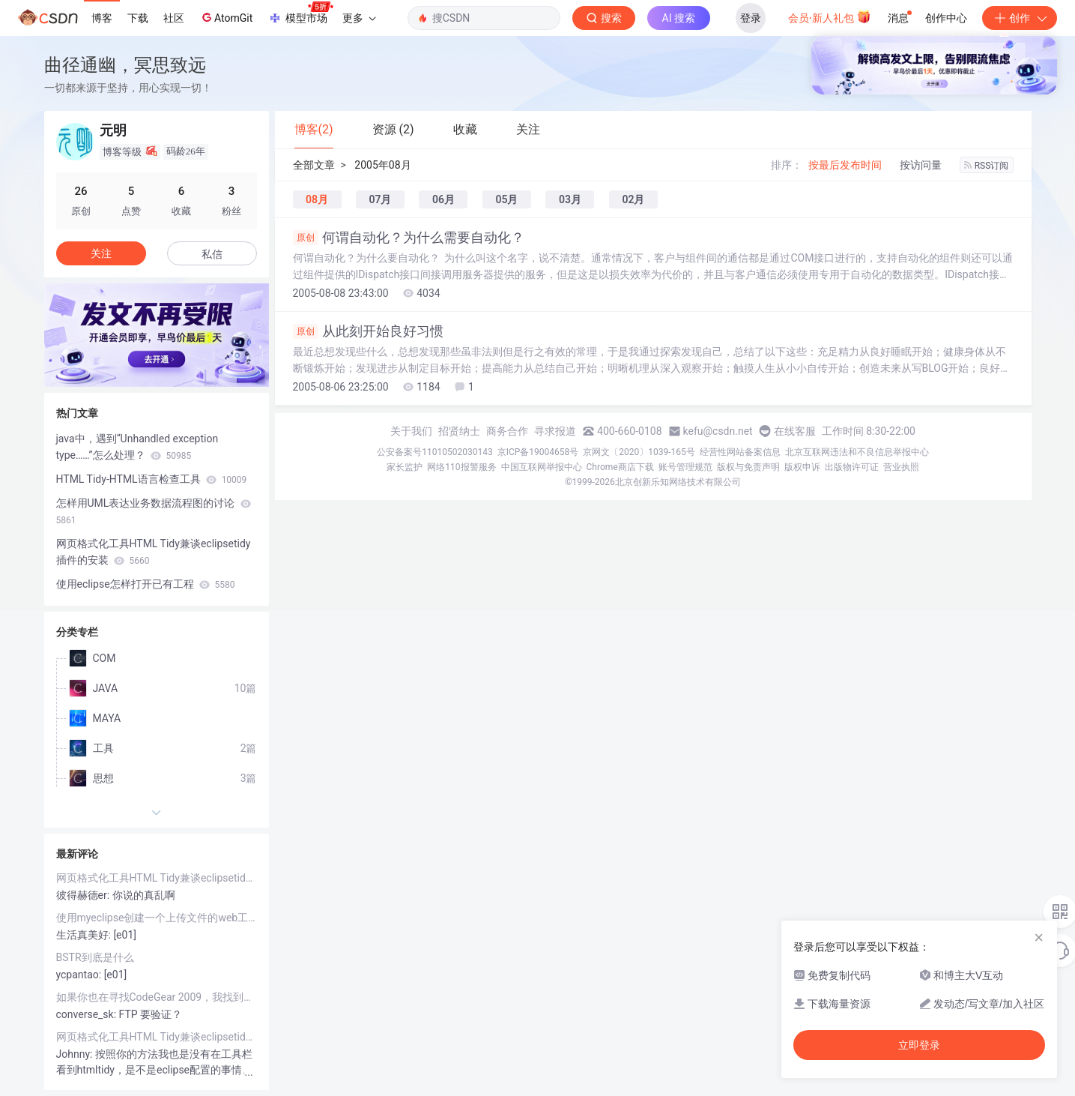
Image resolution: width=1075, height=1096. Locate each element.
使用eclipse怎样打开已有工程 (145, 584)
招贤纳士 (459, 431)
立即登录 (919, 1045)
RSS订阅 (986, 165)
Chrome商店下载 (620, 467)
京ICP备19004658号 (538, 452)
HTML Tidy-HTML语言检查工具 (151, 479)
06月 (443, 199)
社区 (173, 18)
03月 (570, 199)
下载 (137, 18)
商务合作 (507, 431)
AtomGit (225, 17)
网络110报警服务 (461, 467)
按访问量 (921, 165)
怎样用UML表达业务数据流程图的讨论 (153, 511)
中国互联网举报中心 (541, 467)
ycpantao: (80, 975)
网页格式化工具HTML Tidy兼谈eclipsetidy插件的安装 (153, 552)
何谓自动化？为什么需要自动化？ (408, 237)
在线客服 (795, 431)
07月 (380, 199)
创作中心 (946, 18)
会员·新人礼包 (829, 16)
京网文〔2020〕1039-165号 (639, 452)
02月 (633, 199)
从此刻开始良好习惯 (368, 331)
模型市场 (300, 13)
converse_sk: (87, 1014)
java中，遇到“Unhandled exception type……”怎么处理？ (137, 447)
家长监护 (405, 467)
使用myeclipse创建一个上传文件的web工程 (156, 918)
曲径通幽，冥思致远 (125, 65)
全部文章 (314, 165)
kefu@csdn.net (718, 431)
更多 (358, 18)
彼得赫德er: (84, 895)
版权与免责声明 (748, 467)
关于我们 (411, 431)
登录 (750, 18)
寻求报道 (555, 431)
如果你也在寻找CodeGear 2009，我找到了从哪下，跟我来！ (156, 997)
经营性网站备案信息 (740, 452)
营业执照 (901, 467)
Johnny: (75, 1054)
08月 (317, 199)
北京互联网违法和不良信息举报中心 (857, 452)
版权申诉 (802, 467)
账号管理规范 (685, 467)
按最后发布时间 (845, 165)
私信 (212, 254)
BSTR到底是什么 (95, 957)
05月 (506, 199)
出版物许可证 (852, 467)
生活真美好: (85, 935)
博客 (101, 18)
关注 (101, 253)
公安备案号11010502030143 (434, 452)
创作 (1019, 18)
